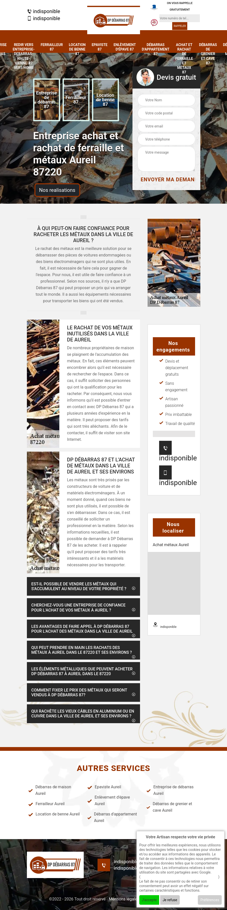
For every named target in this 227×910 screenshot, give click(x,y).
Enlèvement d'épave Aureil (108, 800)
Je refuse (170, 900)
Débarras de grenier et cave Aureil (169, 807)
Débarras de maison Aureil (49, 790)
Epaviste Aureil (104, 787)
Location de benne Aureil (54, 814)
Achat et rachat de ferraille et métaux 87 (184, 58)
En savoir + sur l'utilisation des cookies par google (179, 877)
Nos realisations (57, 190)
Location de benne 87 (77, 49)
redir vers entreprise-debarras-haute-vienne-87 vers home (23, 56)
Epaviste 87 (100, 47)
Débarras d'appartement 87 (155, 49)
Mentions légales (124, 899)
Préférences (209, 900)
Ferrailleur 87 (52, 47)
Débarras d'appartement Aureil (112, 817)
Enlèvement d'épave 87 (125, 47)
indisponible (43, 11)
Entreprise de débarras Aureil (170, 790)
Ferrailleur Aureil (46, 804)
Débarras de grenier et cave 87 (208, 54)
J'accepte (149, 900)
